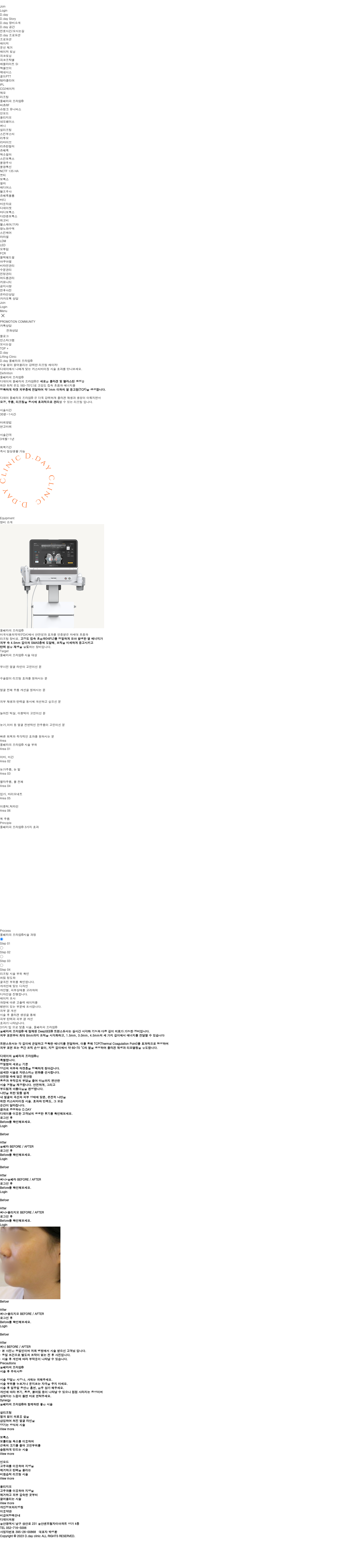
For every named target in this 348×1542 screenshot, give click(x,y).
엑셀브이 (6, 68)
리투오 (4, 138)
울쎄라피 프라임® (11, 101)
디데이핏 (6, 208)
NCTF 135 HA (9, 171)
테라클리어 (7, 80)
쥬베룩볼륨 (7, 195)
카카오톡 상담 (9, 298)
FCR (3, 253)
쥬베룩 (4, 150)
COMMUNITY (26, 321)
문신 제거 (6, 47)
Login (3, 1126)
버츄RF (4, 105)
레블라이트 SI (9, 64)
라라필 (4, 237)
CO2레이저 (7, 88)
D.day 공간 (7, 27)
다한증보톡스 (8, 216)
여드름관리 (7, 278)
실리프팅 (6, 130)
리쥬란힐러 (7, 146)
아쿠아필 (6, 261)
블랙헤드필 (7, 257)
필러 (3, 183)
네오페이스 (7, 121)
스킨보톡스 (7, 158)
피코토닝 (6, 55)
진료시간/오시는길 (12, 31)
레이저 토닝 (7, 51)
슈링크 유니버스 (10, 109)
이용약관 (6, 1511)
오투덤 (4, 249)
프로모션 (6, 39)
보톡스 (4, 179)
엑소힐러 (6, 154)
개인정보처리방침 (11, 1507)
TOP (3, 348)
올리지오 (6, 117)
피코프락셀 (7, 60)
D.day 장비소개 (10, 23)
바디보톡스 (7, 212)
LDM (3, 241)
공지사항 (6, 286)
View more (7, 1429)
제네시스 (6, 72)
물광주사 (6, 162)
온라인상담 (7, 294)
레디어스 (6, 187)
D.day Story (8, 18)
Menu (3, 311)
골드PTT (5, 76)
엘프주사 (6, 191)
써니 (3, 125)
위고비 (4, 220)
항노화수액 (7, 228)
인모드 (4, 113)
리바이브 (6, 142)
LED (3, 245)
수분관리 (6, 269)
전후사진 (6, 290)
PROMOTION (8, 321)
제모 (3, 93)
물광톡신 (6, 167)
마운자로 (6, 204)
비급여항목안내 (10, 1515)
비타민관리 (7, 265)
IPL (2, 84)
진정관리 (6, 274)
